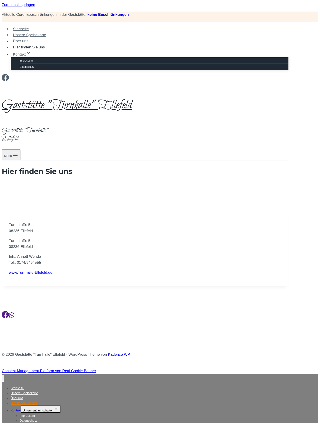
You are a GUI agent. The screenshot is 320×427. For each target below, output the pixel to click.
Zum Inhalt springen (18, 5)
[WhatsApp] (11, 315)
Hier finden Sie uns (29, 47)
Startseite (21, 29)
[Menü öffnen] (11, 154)
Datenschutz (27, 66)
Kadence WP (119, 354)
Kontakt (16, 410)
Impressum (26, 60)
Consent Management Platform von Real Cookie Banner (49, 371)
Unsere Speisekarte (29, 35)
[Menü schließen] (3, 378)
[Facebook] (5, 78)
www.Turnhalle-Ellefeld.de (30, 272)
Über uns (20, 41)
